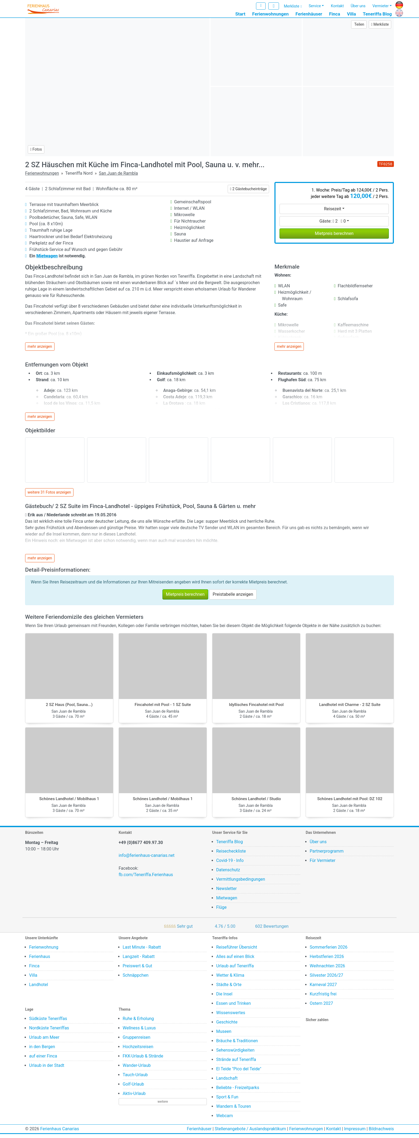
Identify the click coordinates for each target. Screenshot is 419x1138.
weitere (163, 1106)
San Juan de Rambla (118, 177)
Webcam (224, 1119)
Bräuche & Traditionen (237, 1044)
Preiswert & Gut (137, 969)
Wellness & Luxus (139, 1031)
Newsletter (226, 892)
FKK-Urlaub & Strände (143, 1060)
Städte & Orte (229, 988)
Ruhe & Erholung (138, 1022)
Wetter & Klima (230, 979)
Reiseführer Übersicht (236, 951)
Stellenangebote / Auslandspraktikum (250, 1132)
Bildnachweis (381, 1132)
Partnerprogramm (327, 855)
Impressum (355, 1132)
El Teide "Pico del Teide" (238, 1072)
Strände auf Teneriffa (236, 1063)
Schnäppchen (136, 979)
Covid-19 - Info (230, 864)
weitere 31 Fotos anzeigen (49, 496)
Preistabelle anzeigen (233, 598)
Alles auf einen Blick (235, 960)
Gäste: (332, 224)
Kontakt (337, 6)
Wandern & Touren (233, 1110)
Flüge (221, 911)
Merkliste (291, 7)
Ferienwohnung (43, 951)
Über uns (358, 6)
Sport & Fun (227, 1100)
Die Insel (224, 997)
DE (398, 4)
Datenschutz (228, 873)
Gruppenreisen (136, 1041)
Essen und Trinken (233, 1007)
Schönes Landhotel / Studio (256, 802)
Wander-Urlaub (137, 1069)
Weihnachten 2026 (327, 969)
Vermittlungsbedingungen (240, 883)
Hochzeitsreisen (138, 1050)
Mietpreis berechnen (334, 237)
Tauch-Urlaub (135, 1078)
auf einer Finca (43, 1060)
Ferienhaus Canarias (59, 1132)
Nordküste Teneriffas (49, 1031)
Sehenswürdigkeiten (235, 1054)
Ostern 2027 (321, 1007)
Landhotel (38, 988)
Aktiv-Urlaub (134, 1097)
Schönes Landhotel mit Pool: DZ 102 (349, 802)
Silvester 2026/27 (326, 979)
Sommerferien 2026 (328, 951)
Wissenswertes (230, 1016)
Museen (223, 1035)
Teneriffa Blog (377, 14)
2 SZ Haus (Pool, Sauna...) (69, 708)
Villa (351, 14)
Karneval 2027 (323, 988)
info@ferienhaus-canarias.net (146, 859)
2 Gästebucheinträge (248, 192)
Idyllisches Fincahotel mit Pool (256, 708)
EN (398, 12)
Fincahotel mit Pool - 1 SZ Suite (163, 708)
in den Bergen (42, 1050)
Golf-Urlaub (133, 1088)
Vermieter (381, 6)
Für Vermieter (322, 864)
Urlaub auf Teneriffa (235, 969)
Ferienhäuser (309, 14)
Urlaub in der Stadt (46, 1069)
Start (240, 14)
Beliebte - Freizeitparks (237, 1091)
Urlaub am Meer (44, 1041)
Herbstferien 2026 (327, 960)
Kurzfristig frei (323, 997)
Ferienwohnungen (270, 14)
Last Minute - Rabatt (142, 951)
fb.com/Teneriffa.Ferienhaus (146, 878)
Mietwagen (226, 901)
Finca (334, 14)
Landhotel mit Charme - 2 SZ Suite (350, 708)
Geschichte (227, 1026)
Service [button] (315, 6)
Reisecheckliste (231, 855)
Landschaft (227, 1082)
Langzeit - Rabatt (139, 960)
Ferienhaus (39, 960)
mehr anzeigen (40, 350)
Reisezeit (332, 212)
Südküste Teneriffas (48, 1022)
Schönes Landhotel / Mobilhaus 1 (69, 802)
